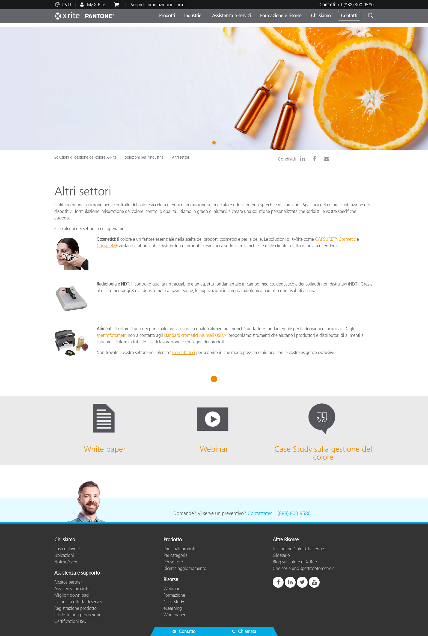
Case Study (174, 601)
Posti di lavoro (67, 548)
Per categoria (176, 555)
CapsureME (107, 245)
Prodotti (167, 15)
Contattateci (261, 513)
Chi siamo (321, 15)
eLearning (173, 608)
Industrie (192, 15)
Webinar (171, 588)
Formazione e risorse (281, 15)
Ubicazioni (64, 555)
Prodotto (173, 540)
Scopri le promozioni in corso (158, 4)
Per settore (173, 561)
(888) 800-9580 (294, 513)
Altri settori (181, 157)
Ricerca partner (68, 582)
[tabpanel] (214, 88)
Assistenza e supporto (77, 573)
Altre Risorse (286, 540)
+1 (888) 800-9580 (355, 4)
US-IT (67, 4)
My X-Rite (95, 4)
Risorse (171, 579)
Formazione (174, 595)
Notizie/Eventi (67, 561)
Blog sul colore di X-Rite (295, 561)
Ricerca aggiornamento (185, 568)
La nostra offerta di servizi (78, 601)
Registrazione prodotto (75, 608)
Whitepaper (174, 614)
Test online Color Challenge (298, 548)
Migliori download (71, 595)
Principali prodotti (180, 548)
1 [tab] (215, 142)
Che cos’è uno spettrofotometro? (303, 568)
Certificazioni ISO (70, 621)
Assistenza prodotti (72, 588)
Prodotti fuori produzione (77, 614)
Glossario (281, 555)
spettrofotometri (112, 335)
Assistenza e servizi (231, 15)
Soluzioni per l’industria (144, 157)
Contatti (349, 15)
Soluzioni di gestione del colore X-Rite (85, 157)
